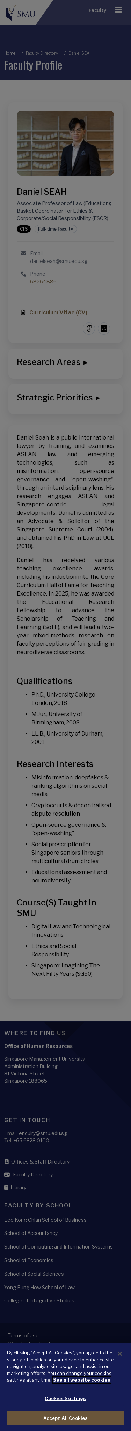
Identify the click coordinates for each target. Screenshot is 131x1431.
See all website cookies (81, 1390)
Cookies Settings (65, 1409)
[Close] (120, 1364)
